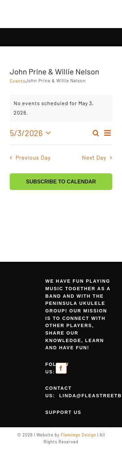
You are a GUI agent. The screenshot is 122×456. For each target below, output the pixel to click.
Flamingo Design (78, 434)
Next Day (94, 157)
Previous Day (33, 157)
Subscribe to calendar (61, 181)
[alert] (61, 108)
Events (17, 81)
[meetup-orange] (72, 368)
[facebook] (61, 368)
